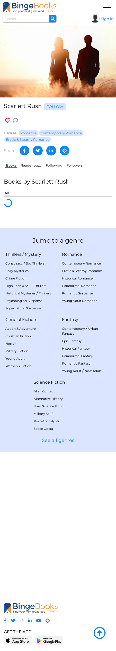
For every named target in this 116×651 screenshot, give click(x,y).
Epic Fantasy (72, 341)
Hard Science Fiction (50, 406)
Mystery (33, 254)
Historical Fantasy (76, 348)
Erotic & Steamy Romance (82, 271)
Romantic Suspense (77, 293)
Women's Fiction (18, 366)
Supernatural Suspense (23, 308)
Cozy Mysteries (17, 271)
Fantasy (70, 319)
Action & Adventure (20, 329)
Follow (55, 106)
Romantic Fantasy (76, 363)
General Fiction (20, 319)
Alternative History (48, 399)
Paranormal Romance (79, 286)
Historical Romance (77, 278)
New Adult (93, 371)
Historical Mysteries (20, 293)
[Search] (52, 18)
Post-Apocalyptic (47, 421)
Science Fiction (49, 382)
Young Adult (15, 358)
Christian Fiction (18, 336)
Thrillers (13, 254)
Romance (72, 254)
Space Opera (43, 429)
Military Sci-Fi (44, 414)
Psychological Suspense (23, 301)
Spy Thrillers (35, 263)
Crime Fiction (15, 278)
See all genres (58, 440)
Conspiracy (14, 263)
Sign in (107, 19)
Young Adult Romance (79, 301)
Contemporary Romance (81, 263)
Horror (10, 343)
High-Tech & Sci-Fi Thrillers (25, 286)
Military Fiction (16, 351)
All (7, 193)
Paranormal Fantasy (77, 356)
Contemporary (73, 329)
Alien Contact (44, 391)
